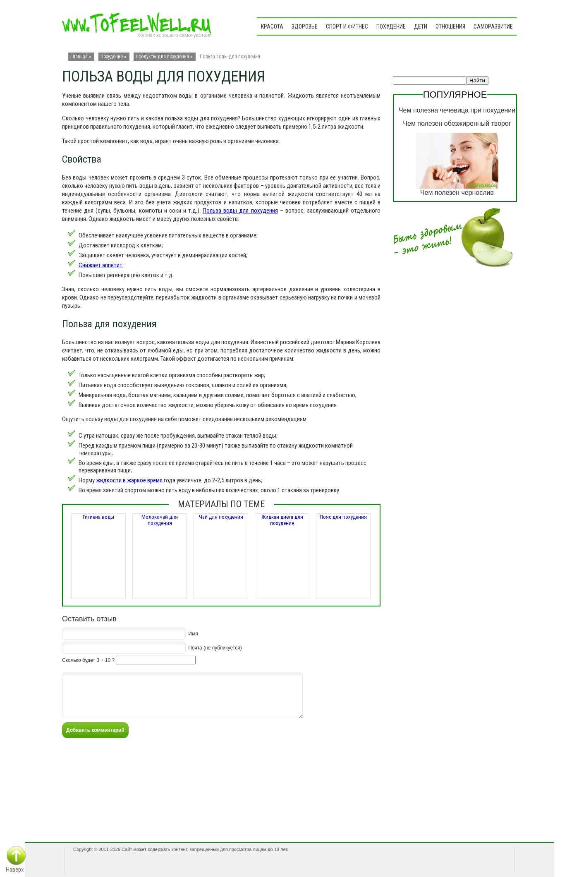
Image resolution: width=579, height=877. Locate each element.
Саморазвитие (493, 26)
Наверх (15, 869)
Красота (272, 26)
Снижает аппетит (100, 265)
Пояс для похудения (343, 517)
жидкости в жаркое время (129, 480)
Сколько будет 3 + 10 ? (88, 660)
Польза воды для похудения (240, 210)
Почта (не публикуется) (215, 647)
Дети (420, 26)
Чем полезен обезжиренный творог (457, 123)
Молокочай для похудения (159, 520)
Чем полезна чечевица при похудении (457, 110)
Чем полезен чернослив (457, 192)
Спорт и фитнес (347, 26)
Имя (193, 633)
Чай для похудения (221, 517)
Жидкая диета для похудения (282, 520)
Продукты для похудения (162, 57)
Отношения (450, 26)
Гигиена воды (98, 517)
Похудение (391, 26)
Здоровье (305, 26)
